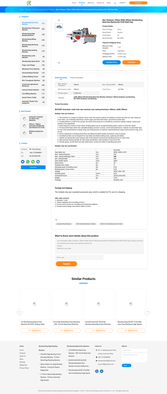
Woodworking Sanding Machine (33, 51)
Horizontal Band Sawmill (33, 73)
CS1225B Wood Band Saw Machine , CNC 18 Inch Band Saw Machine (80, 353)
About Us (23, 356)
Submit (66, 264)
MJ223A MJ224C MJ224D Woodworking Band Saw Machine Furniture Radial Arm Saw (98, 324)
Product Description (76, 78)
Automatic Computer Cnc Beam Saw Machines (36, 118)
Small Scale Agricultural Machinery (33, 85)
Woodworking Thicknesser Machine (33, 29)
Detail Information (61, 78)
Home (22, 350)
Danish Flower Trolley (33, 97)
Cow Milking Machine (33, 94)
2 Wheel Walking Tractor (33, 77)
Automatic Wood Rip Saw (64, 224)
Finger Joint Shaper (33, 65)
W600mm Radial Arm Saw (36, 132)
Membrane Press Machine (33, 69)
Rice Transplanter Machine (33, 80)
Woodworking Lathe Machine (33, 56)
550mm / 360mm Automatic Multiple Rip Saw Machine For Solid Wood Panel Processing (37, 125)
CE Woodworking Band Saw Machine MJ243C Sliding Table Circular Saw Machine (33, 324)
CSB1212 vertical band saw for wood (111, 224)
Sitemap (22, 362)
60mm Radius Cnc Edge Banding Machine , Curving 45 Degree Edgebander (51, 367)
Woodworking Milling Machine (33, 40)
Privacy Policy (24, 368)
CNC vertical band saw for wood (85, 224)
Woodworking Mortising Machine (33, 45)
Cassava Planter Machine (33, 90)
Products (23, 353)
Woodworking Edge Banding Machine (33, 34)
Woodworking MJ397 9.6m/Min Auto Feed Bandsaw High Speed (79, 371)
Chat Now (138, 3)
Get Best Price (111, 62)
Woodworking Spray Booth (33, 61)
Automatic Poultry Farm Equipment (33, 102)
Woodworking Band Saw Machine (33, 23)
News (21, 359)
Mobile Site (23, 365)
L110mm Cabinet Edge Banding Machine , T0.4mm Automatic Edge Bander (50, 377)
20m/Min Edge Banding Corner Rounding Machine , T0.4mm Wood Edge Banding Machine (50, 357)
